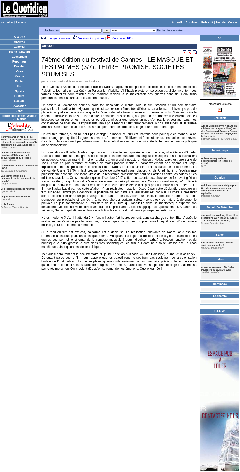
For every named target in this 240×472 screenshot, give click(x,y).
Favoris (221, 22)
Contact (233, 22)
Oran (19, 71)
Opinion (219, 177)
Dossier (19, 66)
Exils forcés (7, 204)
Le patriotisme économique (16, 196)
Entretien (220, 117)
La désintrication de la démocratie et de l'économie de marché (18, 178)
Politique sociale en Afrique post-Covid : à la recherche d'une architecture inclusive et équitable (219, 189)
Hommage (220, 283)
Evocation (19, 105)
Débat (20, 110)
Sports (19, 91)
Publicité (207, 22)
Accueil (177, 22)
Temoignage (220, 150)
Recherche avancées (170, 30)
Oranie (19, 76)
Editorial (19, 46)
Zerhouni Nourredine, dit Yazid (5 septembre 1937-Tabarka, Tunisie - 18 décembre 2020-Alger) (219, 218)
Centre (19, 81)
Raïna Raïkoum (19, 51)
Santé (220, 234)
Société (19, 100)
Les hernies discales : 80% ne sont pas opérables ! (217, 244)
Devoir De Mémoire (220, 207)
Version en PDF (122, 38)
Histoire (220, 259)
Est (19, 86)
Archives (192, 22)
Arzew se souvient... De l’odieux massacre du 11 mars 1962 (219, 268)
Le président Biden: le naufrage (18, 189)
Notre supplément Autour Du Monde (19, 117)
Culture (19, 96)
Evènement (19, 56)
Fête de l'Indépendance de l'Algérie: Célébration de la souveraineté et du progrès (16, 155)
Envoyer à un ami (58, 38)
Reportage (19, 61)
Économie (220, 295)
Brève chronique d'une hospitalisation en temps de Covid (216, 161)
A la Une (19, 36)
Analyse (19, 41)
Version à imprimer (91, 38)
